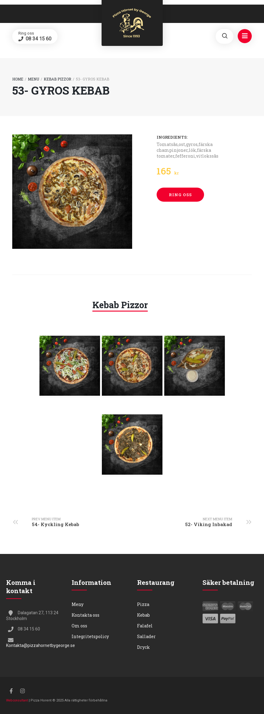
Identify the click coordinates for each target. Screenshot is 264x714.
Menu (33, 79)
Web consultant (17, 700)
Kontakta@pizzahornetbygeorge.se (40, 645)
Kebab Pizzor (57, 79)
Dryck (143, 647)
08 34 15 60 (37, 39)
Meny (78, 604)
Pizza (143, 604)
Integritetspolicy (90, 636)
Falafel (145, 626)
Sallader (146, 636)
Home (17, 79)
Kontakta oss (85, 615)
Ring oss (180, 194)
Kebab (143, 615)
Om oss (79, 626)
